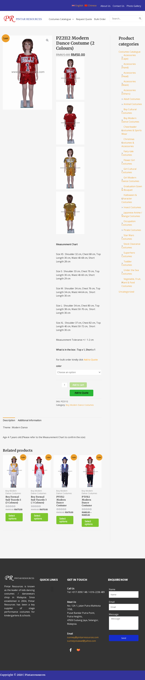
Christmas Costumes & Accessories (127, 140)
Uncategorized (126, 285)
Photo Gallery (134, 6)
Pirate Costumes (132, 225)
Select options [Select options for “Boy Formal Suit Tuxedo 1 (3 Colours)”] (13, 518)
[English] (77, 5)
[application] (72, 19)
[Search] (140, 18)
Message (114, 614)
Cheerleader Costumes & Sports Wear (131, 128)
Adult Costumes (132, 97)
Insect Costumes (132, 203)
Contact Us (118, 6)
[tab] (9, 421)
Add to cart (78, 385)
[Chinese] (91, 5)
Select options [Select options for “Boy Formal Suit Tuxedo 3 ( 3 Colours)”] (38, 518)
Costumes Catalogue (130, 51)
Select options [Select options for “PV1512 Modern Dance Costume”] (63, 520)
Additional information (30, 420)
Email (112, 601)
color (58, 366)
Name (112, 589)
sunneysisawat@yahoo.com (81, 640)
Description (9, 420)
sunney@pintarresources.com (83, 637)
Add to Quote (82, 393)
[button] (52, 589)
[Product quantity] (64, 385)
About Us (105, 6)
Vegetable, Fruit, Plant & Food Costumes (131, 276)
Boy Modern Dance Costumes (80, 405)
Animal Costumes (133, 102)
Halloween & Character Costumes (129, 195)
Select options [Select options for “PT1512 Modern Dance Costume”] (89, 523)
